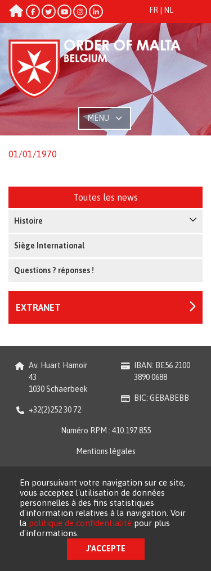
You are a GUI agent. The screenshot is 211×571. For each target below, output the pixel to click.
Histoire (105, 220)
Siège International (49, 245)
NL (168, 10)
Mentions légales (106, 451)
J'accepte (105, 548)
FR (153, 10)
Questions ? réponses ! (54, 270)
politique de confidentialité (80, 523)
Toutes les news (105, 197)
